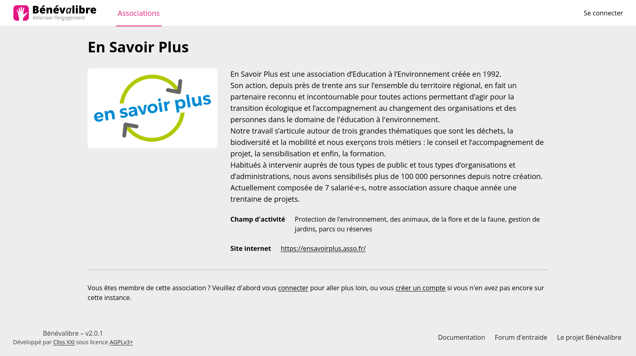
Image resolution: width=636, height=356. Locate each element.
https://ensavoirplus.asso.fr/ (323, 248)
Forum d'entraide (521, 337)
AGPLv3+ (121, 342)
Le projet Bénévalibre (589, 337)
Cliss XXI (64, 342)
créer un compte (420, 287)
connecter (293, 287)
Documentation (461, 337)
